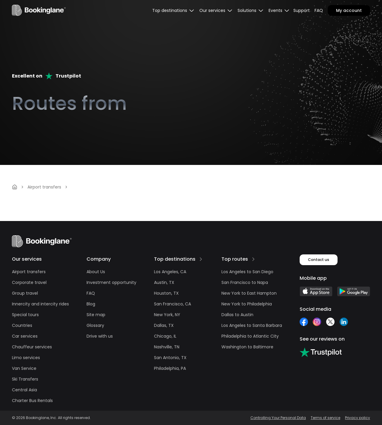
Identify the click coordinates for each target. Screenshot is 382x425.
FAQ (319, 10)
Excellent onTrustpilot (46, 75)
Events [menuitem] (279, 10)
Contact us (318, 259)
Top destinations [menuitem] (173, 10)
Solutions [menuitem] (251, 10)
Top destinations (174, 259)
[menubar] (173, 10)
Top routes (234, 259)
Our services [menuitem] (216, 10)
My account (349, 10)
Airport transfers (44, 187)
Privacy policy (357, 417)
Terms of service (325, 417)
